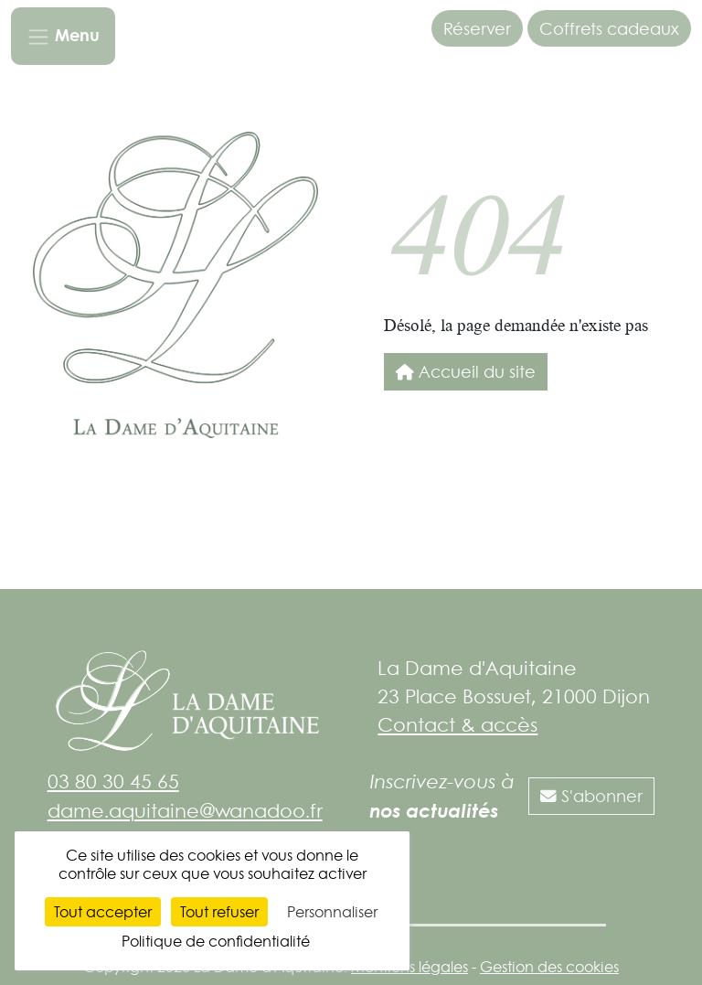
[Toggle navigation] (63, 36)
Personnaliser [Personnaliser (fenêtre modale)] (332, 912)
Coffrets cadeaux (609, 28)
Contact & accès (457, 724)
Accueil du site (466, 371)
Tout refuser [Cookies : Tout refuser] (219, 912)
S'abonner (591, 796)
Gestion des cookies (549, 967)
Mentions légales (409, 967)
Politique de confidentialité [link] (216, 941)
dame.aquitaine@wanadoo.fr (185, 810)
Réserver (477, 28)
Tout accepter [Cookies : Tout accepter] (103, 912)
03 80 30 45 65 (113, 781)
